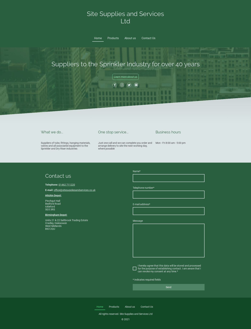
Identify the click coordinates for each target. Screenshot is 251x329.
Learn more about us (125, 76)
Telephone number (143, 187)
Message (138, 220)
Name (136, 171)
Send (168, 287)
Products (113, 38)
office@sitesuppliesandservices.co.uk (74, 190)
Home (98, 38)
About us (130, 38)
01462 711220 (67, 184)
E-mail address (141, 204)
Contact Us (148, 38)
